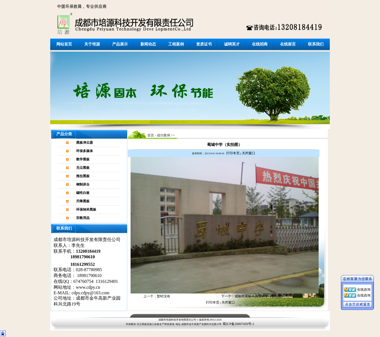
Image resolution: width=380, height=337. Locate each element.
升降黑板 (83, 201)
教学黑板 (83, 159)
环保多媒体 (84, 151)
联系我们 (316, 44)
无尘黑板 (83, 168)
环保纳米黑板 (86, 209)
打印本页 (233, 153)
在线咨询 (364, 288)
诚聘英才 (232, 44)
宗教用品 (83, 218)
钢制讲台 (83, 184)
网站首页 (64, 44)
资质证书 (204, 44)
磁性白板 (83, 193)
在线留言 (288, 44)
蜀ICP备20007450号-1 (238, 324)
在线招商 (260, 44)
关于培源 (92, 44)
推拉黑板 (83, 176)
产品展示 (120, 44)
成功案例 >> (166, 135)
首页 (150, 135)
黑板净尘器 (84, 143)
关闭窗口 (248, 153)
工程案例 (176, 44)
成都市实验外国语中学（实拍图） (260, 296)
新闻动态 (148, 44)
